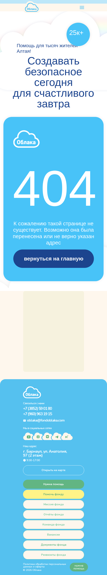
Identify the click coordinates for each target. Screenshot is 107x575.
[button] (53, 494)
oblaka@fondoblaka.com (46, 420)
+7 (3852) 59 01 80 (37, 408)
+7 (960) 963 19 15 (37, 414)
